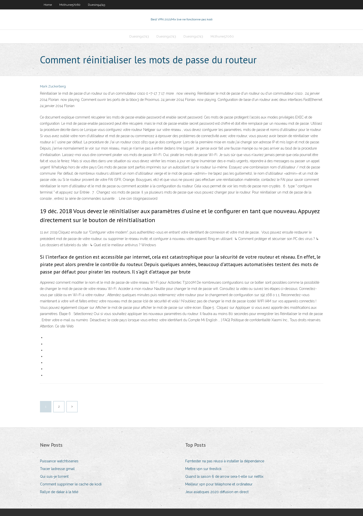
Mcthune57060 (69, 4)
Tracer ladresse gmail (57, 469)
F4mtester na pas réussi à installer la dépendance (224, 461)
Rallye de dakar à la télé (59, 492)
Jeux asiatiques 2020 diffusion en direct (217, 492)
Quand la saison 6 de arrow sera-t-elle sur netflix (224, 476)
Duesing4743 (96, 4)
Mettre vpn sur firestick (203, 469)
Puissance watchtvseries (59, 461)
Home (48, 4)
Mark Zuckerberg (53, 86)
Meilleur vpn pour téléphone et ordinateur (219, 484)
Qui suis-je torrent (54, 476)
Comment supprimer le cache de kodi (71, 484)
